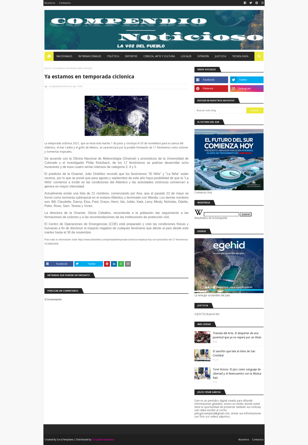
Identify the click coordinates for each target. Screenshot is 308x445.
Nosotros (49, 3)
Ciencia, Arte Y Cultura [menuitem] (159, 56)
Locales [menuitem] (186, 56)
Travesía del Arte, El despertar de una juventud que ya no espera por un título (237, 335)
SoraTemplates (65, 439)
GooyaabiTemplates (103, 439)
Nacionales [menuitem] (64, 56)
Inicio (47, 68)
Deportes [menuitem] (131, 56)
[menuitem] (49, 56)
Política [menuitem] (113, 56)
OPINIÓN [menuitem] (203, 56)
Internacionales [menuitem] (89, 56)
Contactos (65, 3)
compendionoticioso (60, 86)
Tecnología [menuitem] (240, 56)
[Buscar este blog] (220, 110)
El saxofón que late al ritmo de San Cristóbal (234, 353)
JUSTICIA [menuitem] (220, 56)
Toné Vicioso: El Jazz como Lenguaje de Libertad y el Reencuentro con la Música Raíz (237, 373)
